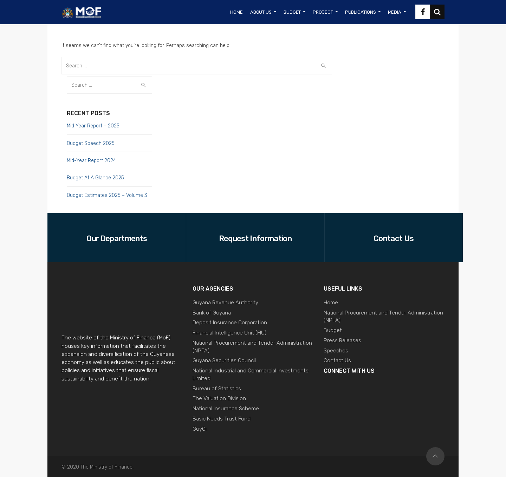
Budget (333, 330)
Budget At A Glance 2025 (95, 178)
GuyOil (200, 429)
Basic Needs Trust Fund (222, 419)
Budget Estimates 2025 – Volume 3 (107, 195)
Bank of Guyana (212, 313)
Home (331, 302)
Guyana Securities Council (224, 360)
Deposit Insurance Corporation (230, 322)
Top (435, 456)
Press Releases (342, 340)
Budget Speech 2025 (91, 143)
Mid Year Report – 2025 (93, 126)
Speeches (336, 350)
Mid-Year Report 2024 (91, 161)
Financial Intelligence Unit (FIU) (229, 333)
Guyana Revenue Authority (225, 302)
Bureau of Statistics (217, 388)
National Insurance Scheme (226, 408)
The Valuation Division (219, 398)
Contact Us (337, 360)
